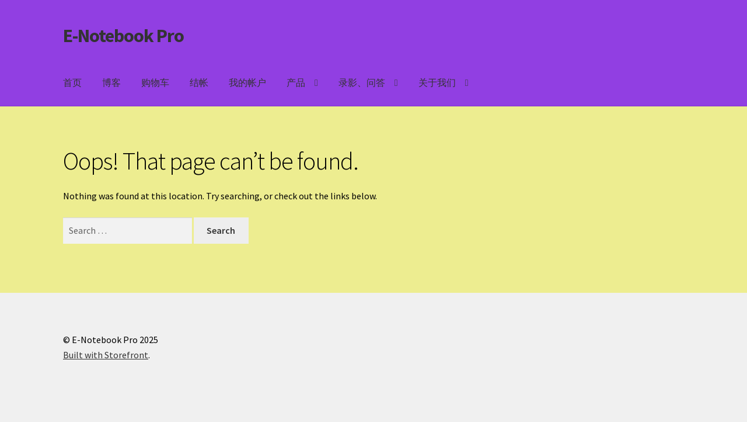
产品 (296, 82)
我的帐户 (247, 82)
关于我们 (437, 82)
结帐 (199, 82)
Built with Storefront (105, 355)
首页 (72, 82)
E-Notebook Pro (123, 35)
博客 (111, 82)
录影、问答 (361, 82)
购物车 (155, 82)
